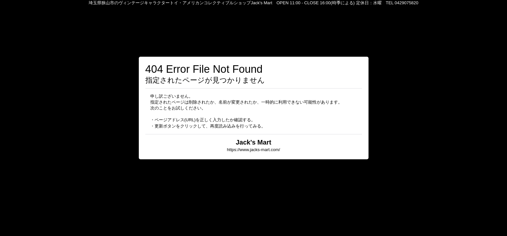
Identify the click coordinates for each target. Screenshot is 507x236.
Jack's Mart (253, 142)
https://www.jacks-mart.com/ (253, 149)
